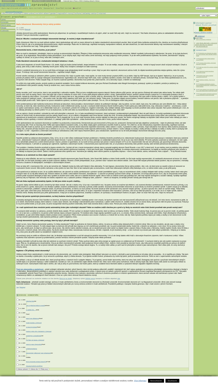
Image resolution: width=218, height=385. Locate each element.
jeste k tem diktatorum (32, 318)
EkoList (27, 29)
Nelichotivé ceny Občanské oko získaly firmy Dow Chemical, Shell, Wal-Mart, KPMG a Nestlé (206, 54)
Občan (97, 1)
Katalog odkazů (89, 1)
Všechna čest (30, 301)
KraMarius (34, 348)
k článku (28, 348)
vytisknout (200, 36)
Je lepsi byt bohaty (31, 327)
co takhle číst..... (31, 310)
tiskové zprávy (6, 25)
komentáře (4, 22)
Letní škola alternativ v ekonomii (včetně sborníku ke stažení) (205, 44)
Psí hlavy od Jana (31, 340)
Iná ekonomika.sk (202, 46)
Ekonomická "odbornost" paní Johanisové (38, 353)
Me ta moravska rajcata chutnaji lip (36, 361)
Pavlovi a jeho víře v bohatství (35, 331)
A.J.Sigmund (37, 323)
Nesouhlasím (156, 381)
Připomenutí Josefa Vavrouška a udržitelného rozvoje (205, 72)
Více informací (140, 381)
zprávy (3, 19)
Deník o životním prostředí (203, 32)
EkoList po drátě (66, 278)
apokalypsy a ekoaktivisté (33, 335)
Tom (41, 366)
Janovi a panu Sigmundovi (34, 344)
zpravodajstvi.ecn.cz (35, 17)
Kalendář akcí (68, 1)
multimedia (5, 31)
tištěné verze (90, 278)
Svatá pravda (30, 323)
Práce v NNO (78, 1)
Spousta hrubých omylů (33, 366)
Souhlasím (172, 381)
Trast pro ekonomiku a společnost (30, 269)
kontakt (196, 376)
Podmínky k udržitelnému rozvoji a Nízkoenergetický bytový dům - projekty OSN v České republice (206, 85)
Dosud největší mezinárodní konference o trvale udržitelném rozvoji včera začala (206, 94)
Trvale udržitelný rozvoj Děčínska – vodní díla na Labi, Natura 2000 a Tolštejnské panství (207, 90)
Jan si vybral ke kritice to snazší (35, 305)
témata (3, 28)
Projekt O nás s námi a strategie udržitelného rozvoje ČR (204, 76)
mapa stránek (207, 376)
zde (118, 278)
